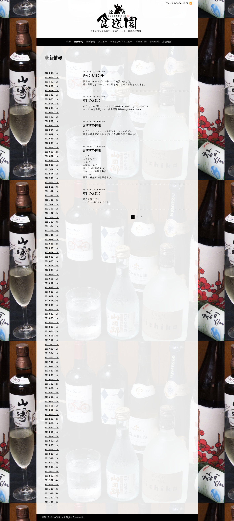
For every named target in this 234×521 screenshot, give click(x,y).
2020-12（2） (52, 239)
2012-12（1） (52, 454)
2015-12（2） (52, 393)
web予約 (90, 42)
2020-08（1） (52, 252)
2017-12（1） (52, 340)
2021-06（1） (52, 217)
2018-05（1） (52, 327)
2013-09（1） (52, 436)
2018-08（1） (52, 318)
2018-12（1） (52, 314)
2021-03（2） (52, 231)
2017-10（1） (52, 344)
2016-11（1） (52, 366)
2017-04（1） (52, 353)
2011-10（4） (52, 498)
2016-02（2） (52, 384)
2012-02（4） (52, 480)
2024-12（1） (52, 125)
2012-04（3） (52, 471)
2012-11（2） (52, 458)
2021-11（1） (52, 195)
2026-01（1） (52, 86)
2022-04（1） (52, 174)
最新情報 (78, 42)
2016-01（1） (52, 388)
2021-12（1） (52, 191)
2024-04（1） (52, 130)
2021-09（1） (52, 204)
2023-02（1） (52, 156)
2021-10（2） (52, 200)
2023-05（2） (52, 152)
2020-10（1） (52, 248)
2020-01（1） (52, 279)
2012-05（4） (52, 467)
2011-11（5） (52, 493)
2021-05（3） (52, 222)
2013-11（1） (52, 432)
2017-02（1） (52, 357)
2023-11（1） (52, 139)
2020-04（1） (52, 270)
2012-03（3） (52, 476)
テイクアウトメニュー (121, 42)
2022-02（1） (52, 182)
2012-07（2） (52, 463)
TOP (68, 42)
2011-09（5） (52, 502)
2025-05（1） (52, 104)
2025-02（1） (52, 117)
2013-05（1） (52, 445)
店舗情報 (166, 42)
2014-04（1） (52, 414)
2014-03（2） (52, 419)
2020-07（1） (52, 257)
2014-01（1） (52, 423)
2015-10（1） (52, 397)
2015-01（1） (52, 406)
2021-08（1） (52, 209)
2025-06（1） (52, 99)
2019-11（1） (52, 287)
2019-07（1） (52, 296)
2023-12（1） (52, 134)
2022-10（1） (52, 165)
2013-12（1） (52, 428)
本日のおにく (92, 100)
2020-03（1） (52, 274)
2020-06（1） (52, 261)
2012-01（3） (52, 484)
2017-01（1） (52, 362)
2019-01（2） (52, 309)
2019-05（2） (52, 301)
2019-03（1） (52, 305)
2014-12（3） (52, 410)
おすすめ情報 (92, 125)
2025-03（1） (52, 112)
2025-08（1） (52, 90)
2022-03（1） (52, 178)
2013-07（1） (52, 441)
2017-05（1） (52, 349)
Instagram (141, 42)
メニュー (102, 42)
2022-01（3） (52, 187)
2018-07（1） (52, 322)
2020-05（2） (52, 266)
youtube (154, 42)
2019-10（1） (52, 292)
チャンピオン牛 (93, 75)
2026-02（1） (52, 82)
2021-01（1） (52, 235)
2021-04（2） (52, 226)
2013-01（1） (52, 449)
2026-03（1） (52, 77)
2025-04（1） (52, 108)
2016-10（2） (52, 371)
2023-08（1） (52, 143)
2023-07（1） (52, 147)
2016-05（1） (52, 379)
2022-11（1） (52, 160)
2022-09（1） (52, 169)
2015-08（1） (52, 401)
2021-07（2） (52, 213)
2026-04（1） (52, 73)
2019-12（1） (52, 283)
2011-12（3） (52, 489)
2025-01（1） (52, 121)
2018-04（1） (52, 331)
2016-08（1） (52, 375)
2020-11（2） (52, 244)
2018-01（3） (52, 336)
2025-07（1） (52, 95)
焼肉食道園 (55, 517)
